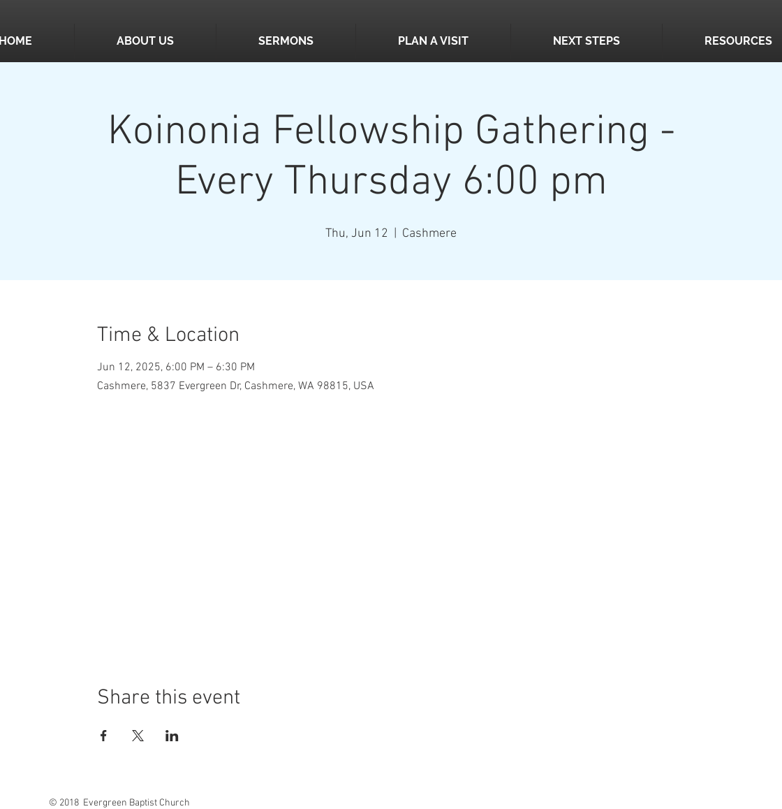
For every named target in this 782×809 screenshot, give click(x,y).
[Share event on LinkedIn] (172, 735)
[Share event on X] (138, 735)
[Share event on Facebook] (103, 735)
